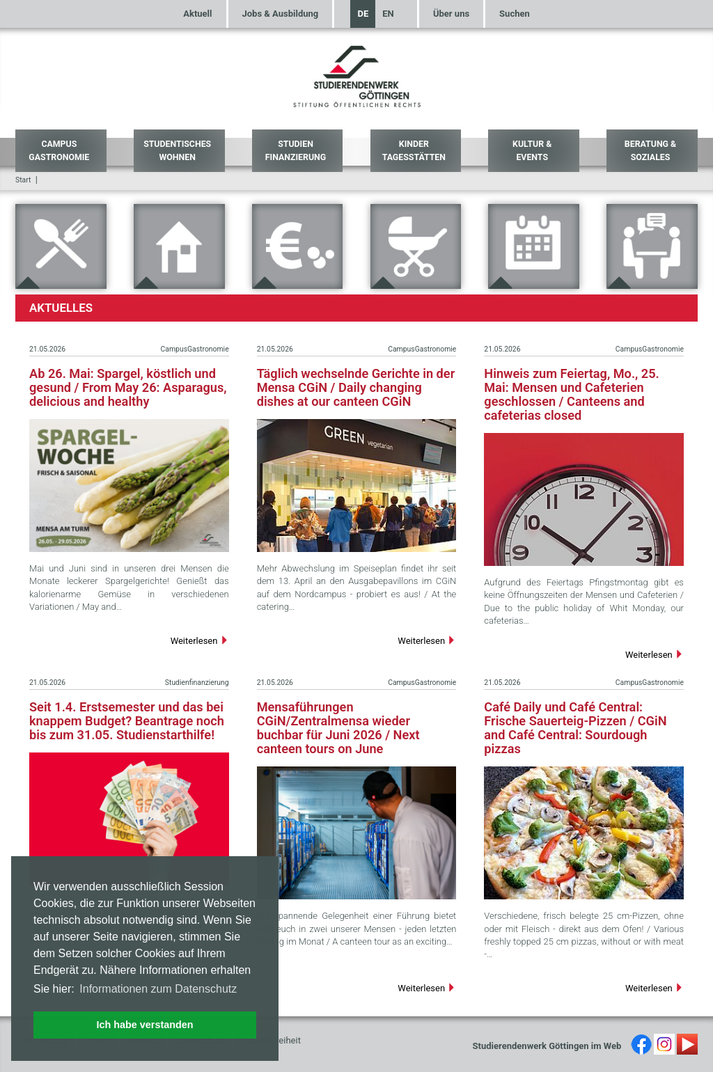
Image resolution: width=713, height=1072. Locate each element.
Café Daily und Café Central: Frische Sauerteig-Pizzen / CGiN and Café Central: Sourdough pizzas (575, 728)
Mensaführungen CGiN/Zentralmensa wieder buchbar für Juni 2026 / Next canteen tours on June (338, 728)
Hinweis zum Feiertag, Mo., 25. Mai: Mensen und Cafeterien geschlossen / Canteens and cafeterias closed (571, 394)
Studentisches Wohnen (177, 150)
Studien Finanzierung (295, 150)
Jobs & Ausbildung (280, 13)
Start (23, 179)
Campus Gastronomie (59, 150)
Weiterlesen (200, 641)
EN (388, 13)
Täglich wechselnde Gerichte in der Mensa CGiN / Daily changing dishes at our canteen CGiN (356, 387)
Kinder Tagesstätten (414, 150)
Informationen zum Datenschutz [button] (158, 989)
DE (362, 13)
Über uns (451, 13)
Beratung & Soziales (650, 150)
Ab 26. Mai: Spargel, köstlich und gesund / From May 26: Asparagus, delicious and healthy (128, 387)
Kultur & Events (531, 150)
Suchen (514, 13)
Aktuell (197, 13)
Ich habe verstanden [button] (144, 1024)
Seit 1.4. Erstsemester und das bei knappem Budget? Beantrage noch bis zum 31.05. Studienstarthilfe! (126, 721)
